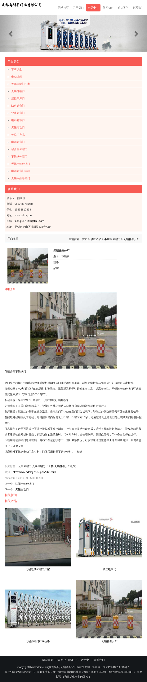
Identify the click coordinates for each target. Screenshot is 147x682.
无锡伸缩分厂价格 (43, 465)
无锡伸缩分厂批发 (65, 465)
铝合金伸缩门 (19, 148)
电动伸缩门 (126, 387)
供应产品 (96, 238)
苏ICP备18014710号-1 (116, 667)
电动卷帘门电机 (20, 170)
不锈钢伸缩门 (19, 155)
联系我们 (138, 7)
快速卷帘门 (18, 112)
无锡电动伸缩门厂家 (38, 568)
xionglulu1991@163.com (29, 220)
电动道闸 (16, 75)
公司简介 (60, 659)
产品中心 (93, 7)
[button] (11, 33)
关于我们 (78, 7)
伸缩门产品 (18, 133)
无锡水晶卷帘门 (20, 177)
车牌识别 (16, 68)
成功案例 (123, 7)
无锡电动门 (18, 126)
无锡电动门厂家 (20, 83)
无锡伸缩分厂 (131, 238)
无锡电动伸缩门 (20, 162)
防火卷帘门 (18, 104)
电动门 (22, 387)
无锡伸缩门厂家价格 (38, 640)
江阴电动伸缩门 (24, 482)
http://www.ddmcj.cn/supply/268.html (34, 471)
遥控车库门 (18, 97)
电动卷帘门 (18, 119)
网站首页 (63, 7)
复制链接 (54, 667)
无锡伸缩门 (18, 90)
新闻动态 (108, 7)
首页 (84, 238)
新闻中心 (73, 659)
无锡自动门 (22, 488)
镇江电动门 (109, 568)
